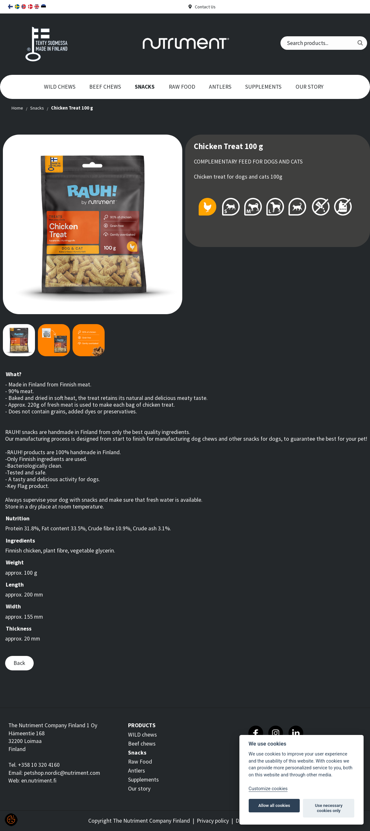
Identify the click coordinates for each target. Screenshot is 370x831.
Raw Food (182, 86)
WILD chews (59, 86)
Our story (309, 86)
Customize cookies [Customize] (268, 788)
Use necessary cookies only (328, 808)
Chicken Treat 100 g (72, 108)
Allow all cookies (274, 805)
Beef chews (105, 86)
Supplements (263, 86)
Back (19, 663)
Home (17, 108)
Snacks (145, 86)
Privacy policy (213, 820)
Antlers (220, 86)
